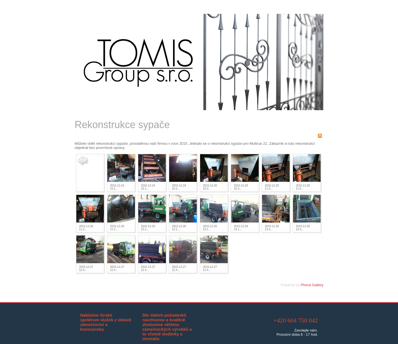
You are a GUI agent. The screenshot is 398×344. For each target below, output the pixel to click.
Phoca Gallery (312, 285)
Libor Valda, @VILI (206, 338)
